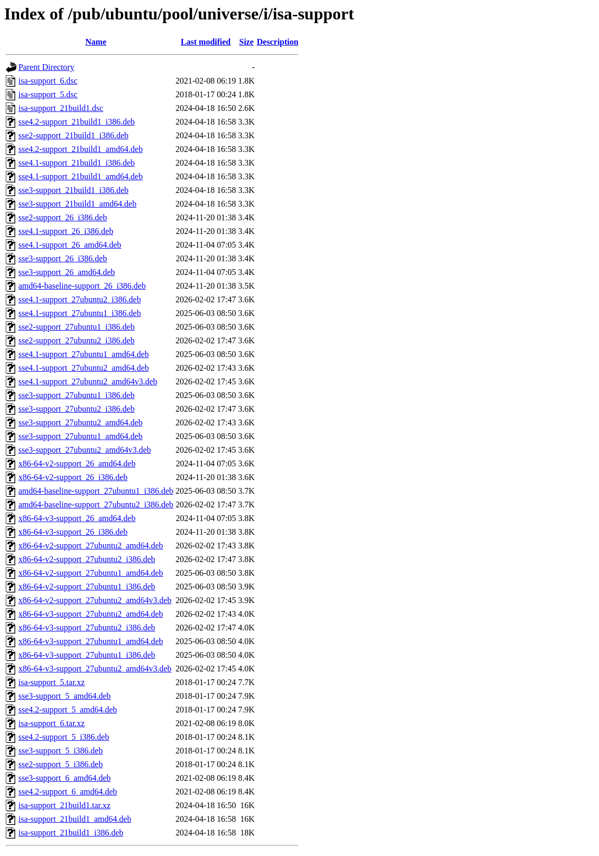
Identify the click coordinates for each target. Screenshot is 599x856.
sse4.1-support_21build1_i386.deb (76, 162)
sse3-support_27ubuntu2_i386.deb (76, 408)
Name (95, 41)
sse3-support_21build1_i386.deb (73, 190)
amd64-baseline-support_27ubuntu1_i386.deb (96, 490)
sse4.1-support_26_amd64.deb (69, 244)
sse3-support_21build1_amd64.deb (77, 203)
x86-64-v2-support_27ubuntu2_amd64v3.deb (94, 600)
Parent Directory (46, 67)
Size (246, 41)
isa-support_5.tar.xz (51, 682)
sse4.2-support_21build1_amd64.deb (80, 149)
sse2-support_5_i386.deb (60, 764)
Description (277, 41)
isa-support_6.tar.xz (51, 723)
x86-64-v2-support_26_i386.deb (73, 477)
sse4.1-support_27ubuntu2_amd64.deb (83, 367)
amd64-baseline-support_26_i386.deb (82, 285)
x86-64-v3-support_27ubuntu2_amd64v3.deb (94, 668)
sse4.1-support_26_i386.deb (65, 231)
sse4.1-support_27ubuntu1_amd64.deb (83, 354)
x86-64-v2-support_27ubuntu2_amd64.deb (90, 545)
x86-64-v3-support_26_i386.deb (73, 531)
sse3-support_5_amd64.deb (64, 695)
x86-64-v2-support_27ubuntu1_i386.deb (86, 586)
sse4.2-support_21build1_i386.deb (76, 121)
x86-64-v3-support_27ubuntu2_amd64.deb (90, 613)
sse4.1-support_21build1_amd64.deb (80, 176)
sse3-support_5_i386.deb (60, 750)
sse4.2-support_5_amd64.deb (67, 709)
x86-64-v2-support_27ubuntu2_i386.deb (86, 559)
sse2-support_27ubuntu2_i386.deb (76, 340)
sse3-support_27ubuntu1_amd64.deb (80, 436)
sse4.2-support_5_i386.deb (63, 736)
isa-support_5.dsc (47, 94)
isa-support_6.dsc (47, 80)
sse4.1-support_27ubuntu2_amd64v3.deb (87, 381)
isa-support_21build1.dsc (60, 108)
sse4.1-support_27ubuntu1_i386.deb (79, 313)
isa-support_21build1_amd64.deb (74, 818)
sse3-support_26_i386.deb (62, 258)
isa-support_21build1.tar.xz (64, 805)
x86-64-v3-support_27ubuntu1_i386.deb (86, 654)
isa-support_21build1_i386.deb (71, 832)
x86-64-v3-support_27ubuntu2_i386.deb (86, 627)
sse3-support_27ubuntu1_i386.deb (76, 395)
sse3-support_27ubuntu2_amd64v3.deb (84, 449)
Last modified (206, 41)
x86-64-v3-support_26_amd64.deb (77, 518)
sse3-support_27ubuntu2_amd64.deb (80, 422)
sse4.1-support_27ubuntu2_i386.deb (79, 299)
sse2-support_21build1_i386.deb (73, 135)
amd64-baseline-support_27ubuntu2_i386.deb (96, 504)
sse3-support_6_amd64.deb (64, 777)
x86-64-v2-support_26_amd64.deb (77, 463)
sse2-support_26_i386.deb (62, 217)
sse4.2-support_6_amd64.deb (67, 791)
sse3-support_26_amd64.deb (66, 272)
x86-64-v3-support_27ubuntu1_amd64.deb (90, 641)
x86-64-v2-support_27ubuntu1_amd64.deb (90, 572)
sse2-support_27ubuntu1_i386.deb (76, 326)
